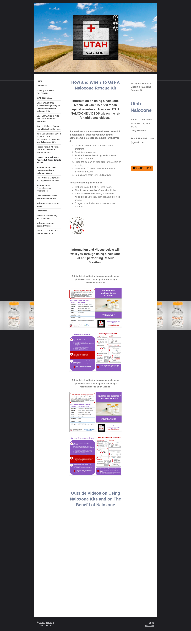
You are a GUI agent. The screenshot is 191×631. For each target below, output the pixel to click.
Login (151, 622)
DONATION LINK (142, 168)
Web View (149, 625)
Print (41, 622)
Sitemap (50, 622)
